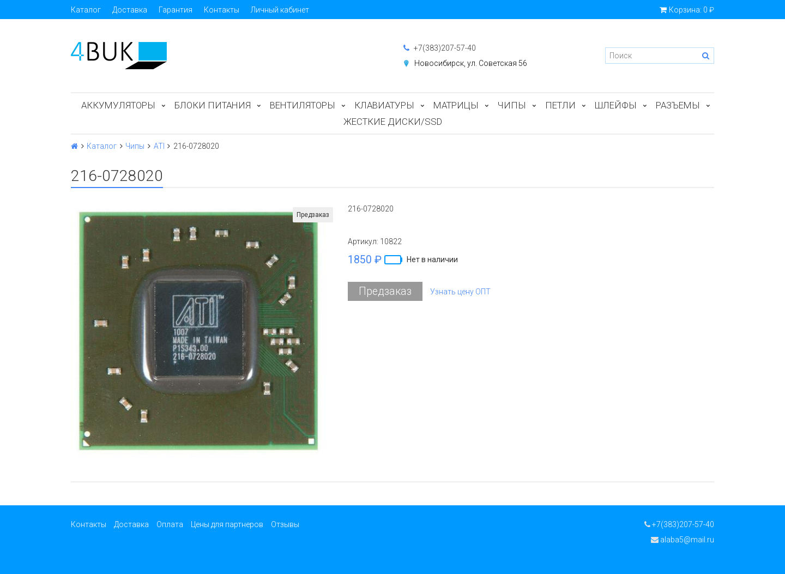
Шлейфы (616, 105)
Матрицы (456, 105)
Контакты (221, 10)
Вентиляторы (302, 105)
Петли (560, 105)
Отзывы (285, 524)
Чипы (512, 105)
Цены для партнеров (227, 524)
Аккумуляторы (118, 105)
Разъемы (678, 105)
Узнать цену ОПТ (460, 291)
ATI (159, 146)
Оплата (169, 524)
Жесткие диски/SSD (392, 121)
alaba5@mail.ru (682, 539)
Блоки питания (212, 105)
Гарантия (175, 10)
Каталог (86, 10)
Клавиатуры (384, 105)
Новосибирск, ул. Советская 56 (470, 63)
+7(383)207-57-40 (439, 48)
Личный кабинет (280, 10)
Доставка (129, 10)
